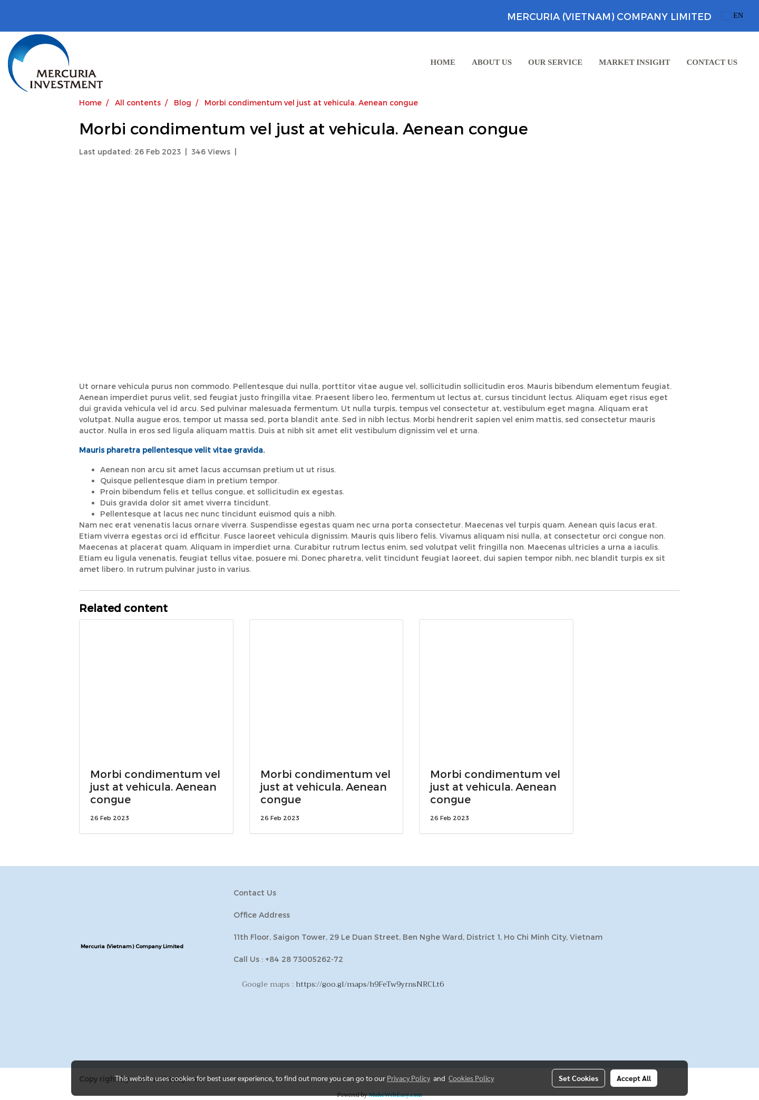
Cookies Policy (471, 1078)
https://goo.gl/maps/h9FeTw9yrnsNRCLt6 (370, 984)
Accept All (634, 1078)
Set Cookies (578, 1078)
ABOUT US (492, 62)
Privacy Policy (408, 1078)
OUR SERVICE (555, 62)
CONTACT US (711, 62)
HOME (443, 62)
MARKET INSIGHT (634, 62)
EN (732, 16)
